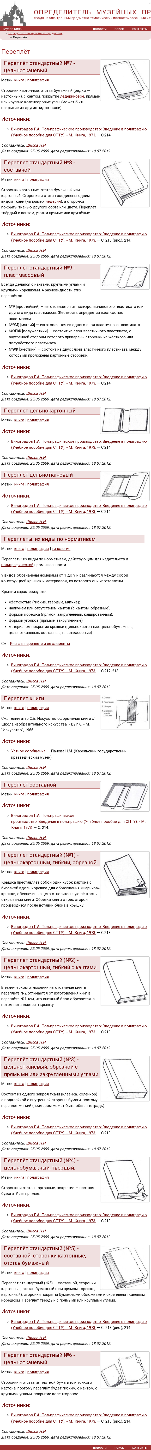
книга (19, 80)
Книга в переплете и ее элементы (40, 643)
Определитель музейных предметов (35, 33)
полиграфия (38, 80)
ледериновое (72, 96)
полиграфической (17, 564)
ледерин (53, 201)
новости (100, 29)
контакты (140, 29)
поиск (119, 29)
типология (61, 548)
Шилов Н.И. (36, 145)
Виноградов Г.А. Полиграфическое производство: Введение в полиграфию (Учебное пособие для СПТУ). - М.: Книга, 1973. (78, 821)
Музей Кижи (12, 29)
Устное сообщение (28, 751)
